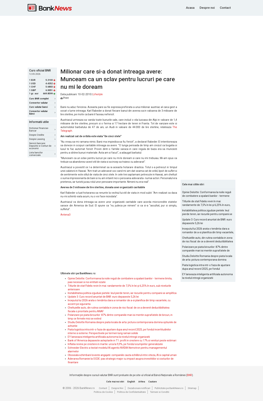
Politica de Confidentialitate (131, 392)
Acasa (190, 7)
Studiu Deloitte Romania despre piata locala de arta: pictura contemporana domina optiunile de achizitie (207, 258)
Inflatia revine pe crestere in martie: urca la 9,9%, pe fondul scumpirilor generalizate (115, 344)
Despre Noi (117, 388)
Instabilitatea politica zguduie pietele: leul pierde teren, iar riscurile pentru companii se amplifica (122, 293)
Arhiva (141, 381)
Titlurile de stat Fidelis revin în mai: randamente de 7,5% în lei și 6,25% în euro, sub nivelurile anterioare (206, 203)
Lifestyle (98, 94)
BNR (189, 375)
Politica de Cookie (103, 392)
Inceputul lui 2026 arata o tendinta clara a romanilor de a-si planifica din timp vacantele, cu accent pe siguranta (208, 230)
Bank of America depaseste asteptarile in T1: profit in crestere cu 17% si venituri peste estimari (122, 340)
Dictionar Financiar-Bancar (42, 129)
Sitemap (192, 388)
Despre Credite (42, 135)
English (131, 381)
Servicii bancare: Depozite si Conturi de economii (42, 146)
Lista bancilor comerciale (42, 153)
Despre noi (207, 7)
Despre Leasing (42, 139)
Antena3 (65, 214)
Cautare (152, 381)
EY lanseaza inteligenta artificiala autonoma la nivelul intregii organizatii (109, 336)
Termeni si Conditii (159, 392)
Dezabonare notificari (139, 388)
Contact (225, 7)
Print (64, 97)
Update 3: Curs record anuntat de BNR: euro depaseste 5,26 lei (103, 296)
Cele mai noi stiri (115, 381)
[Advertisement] (131, 41)
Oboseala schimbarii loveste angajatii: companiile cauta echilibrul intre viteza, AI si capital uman (122, 355)
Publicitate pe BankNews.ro (169, 388)
